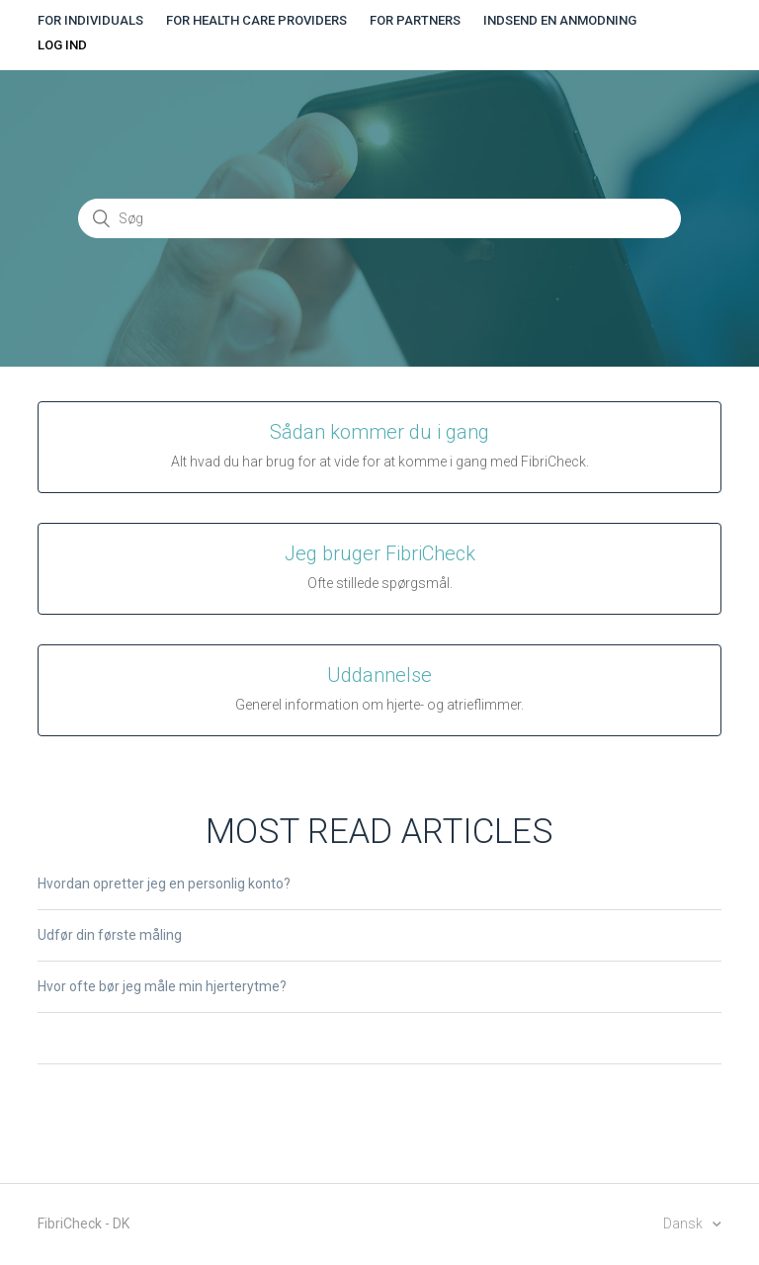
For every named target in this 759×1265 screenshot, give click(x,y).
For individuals (90, 20)
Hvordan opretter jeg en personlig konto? (164, 883)
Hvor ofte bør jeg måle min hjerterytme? (162, 986)
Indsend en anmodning (559, 20)
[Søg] (379, 218)
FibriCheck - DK (83, 1223)
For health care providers (256, 20)
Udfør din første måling (110, 935)
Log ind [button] (62, 45)
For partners (415, 20)
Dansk (684, 1223)
